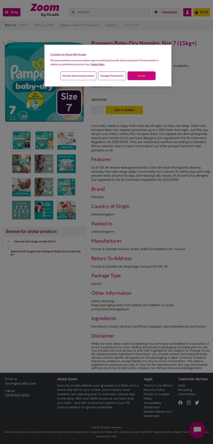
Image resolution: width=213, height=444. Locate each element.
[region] (108, 65)
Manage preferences (112, 75)
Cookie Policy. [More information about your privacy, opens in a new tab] (98, 64)
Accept (141, 75)
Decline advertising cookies (78, 75)
